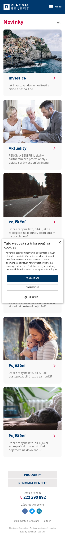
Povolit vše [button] (32, 278)
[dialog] (32, 271)
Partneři (47, 520)
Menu (55, 7)
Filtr (59, 22)
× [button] (59, 242)
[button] (32, 297)
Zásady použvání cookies (32, 531)
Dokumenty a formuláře (26, 520)
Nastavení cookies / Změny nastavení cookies (32, 528)
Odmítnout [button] (33, 287)
